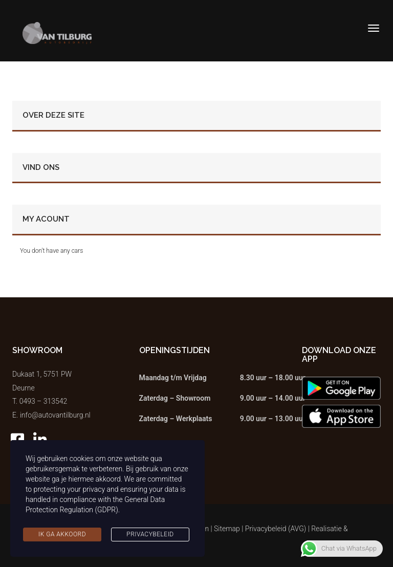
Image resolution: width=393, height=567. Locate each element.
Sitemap (227, 529)
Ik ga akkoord (62, 534)
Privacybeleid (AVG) (276, 529)
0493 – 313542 (43, 401)
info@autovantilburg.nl (55, 415)
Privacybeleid (149, 534)
